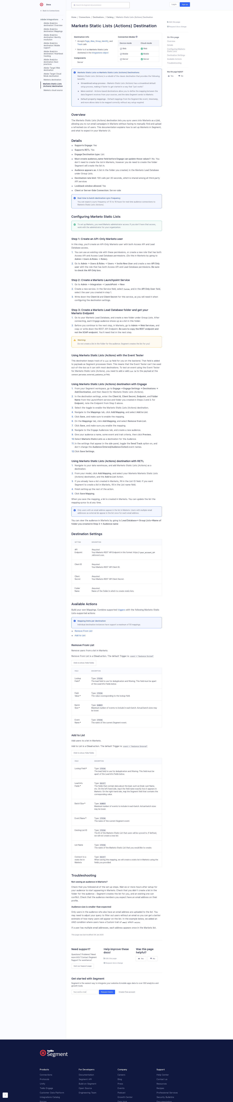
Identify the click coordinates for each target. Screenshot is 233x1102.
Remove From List (83, 631)
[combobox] (100, 5)
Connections (84, 17)
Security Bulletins (165, 1097)
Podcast (121, 1092)
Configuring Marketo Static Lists (176, 50)
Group (98, 41)
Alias (92, 41)
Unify (42, 1084)
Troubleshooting (174, 63)
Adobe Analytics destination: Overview (53, 24)
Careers (121, 1075)
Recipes (160, 1088)
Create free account (127, 992)
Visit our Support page (83, 966)
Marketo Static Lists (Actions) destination (53, 85)
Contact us (162, 1079)
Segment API (85, 1079)
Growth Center (125, 1097)
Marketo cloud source (53, 90)
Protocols (44, 1079)
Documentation (86, 1075)
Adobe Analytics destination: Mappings (53, 30)
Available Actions (174, 59)
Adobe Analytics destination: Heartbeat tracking (53, 53)
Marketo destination (52, 80)
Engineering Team (87, 1092)
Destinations (98, 17)
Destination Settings (176, 55)
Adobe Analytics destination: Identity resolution (52, 37)
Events (121, 1088)
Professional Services (167, 1092)
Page (87, 41)
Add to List (80, 635)
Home (73, 17)
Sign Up (185, 4)
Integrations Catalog (50, 1097)
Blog (120, 1079)
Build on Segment (87, 1084)
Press (120, 1084)
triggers (121, 610)
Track (79, 44)
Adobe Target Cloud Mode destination (52, 75)
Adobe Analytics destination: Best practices (51, 62)
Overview (171, 41)
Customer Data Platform (52, 1092)
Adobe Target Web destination (52, 69)
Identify (105, 41)
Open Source (85, 1088)
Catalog (110, 17)
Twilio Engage (46, 1088)
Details (170, 45)
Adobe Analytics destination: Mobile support (52, 45)
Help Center (163, 1075)
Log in (174, 4)
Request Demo (107, 992)
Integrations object (100, 53)
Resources (162, 1084)
